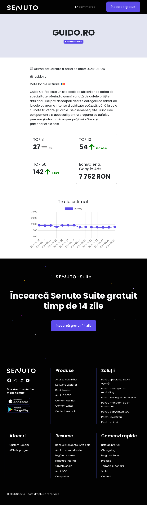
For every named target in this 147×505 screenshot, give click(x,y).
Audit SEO (61, 471)
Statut (104, 471)
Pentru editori (109, 422)
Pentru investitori (111, 417)
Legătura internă (65, 461)
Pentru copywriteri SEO (115, 411)
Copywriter (62, 476)
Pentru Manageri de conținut (119, 397)
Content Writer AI (65, 411)
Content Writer (64, 406)
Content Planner (65, 400)
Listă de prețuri (110, 445)
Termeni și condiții (112, 466)
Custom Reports (19, 445)
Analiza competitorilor (69, 450)
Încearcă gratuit (123, 7)
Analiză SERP (63, 395)
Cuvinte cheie (63, 466)
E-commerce (85, 7)
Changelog (108, 450)
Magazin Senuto (111, 455)
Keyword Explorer (66, 385)
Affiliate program (19, 450)
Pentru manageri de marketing (113, 390)
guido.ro (41, 76)
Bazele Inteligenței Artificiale (73, 445)
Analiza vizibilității (66, 379)
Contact (106, 476)
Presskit (106, 461)
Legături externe (65, 455)
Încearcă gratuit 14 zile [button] (73, 325)
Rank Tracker (63, 390)
